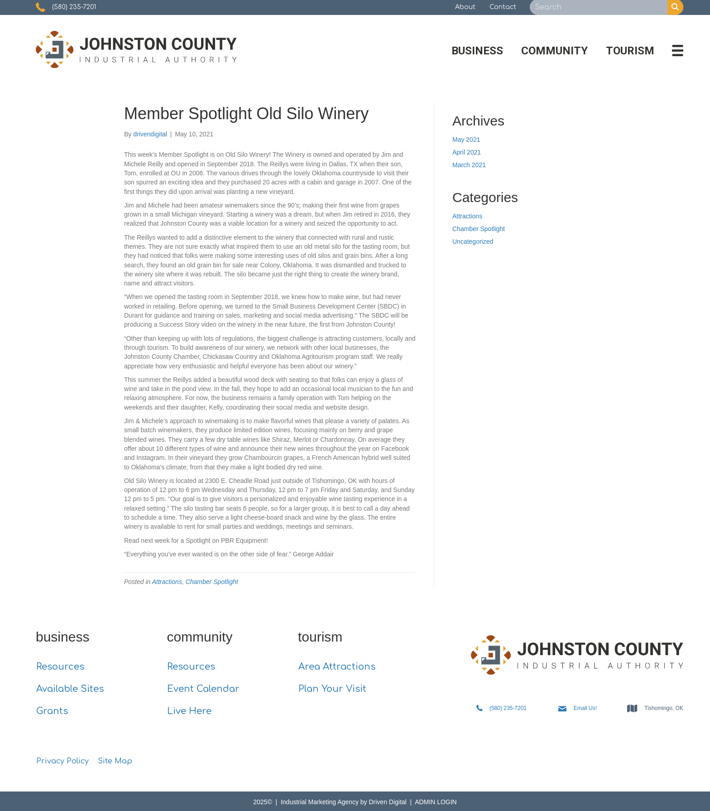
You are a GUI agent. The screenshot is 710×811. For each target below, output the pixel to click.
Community (554, 50)
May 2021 (466, 139)
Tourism (630, 50)
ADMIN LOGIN (436, 802)
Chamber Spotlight (212, 581)
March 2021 (469, 165)
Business (477, 50)
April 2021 (466, 152)
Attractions (167, 581)
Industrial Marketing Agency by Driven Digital (344, 802)
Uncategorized (472, 241)
